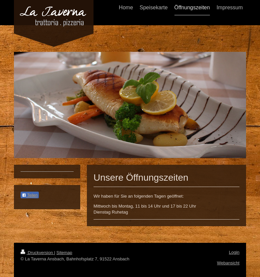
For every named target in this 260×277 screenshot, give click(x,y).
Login (234, 252)
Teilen (29, 195)
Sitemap (64, 252)
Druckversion (37, 252)
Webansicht (228, 262)
